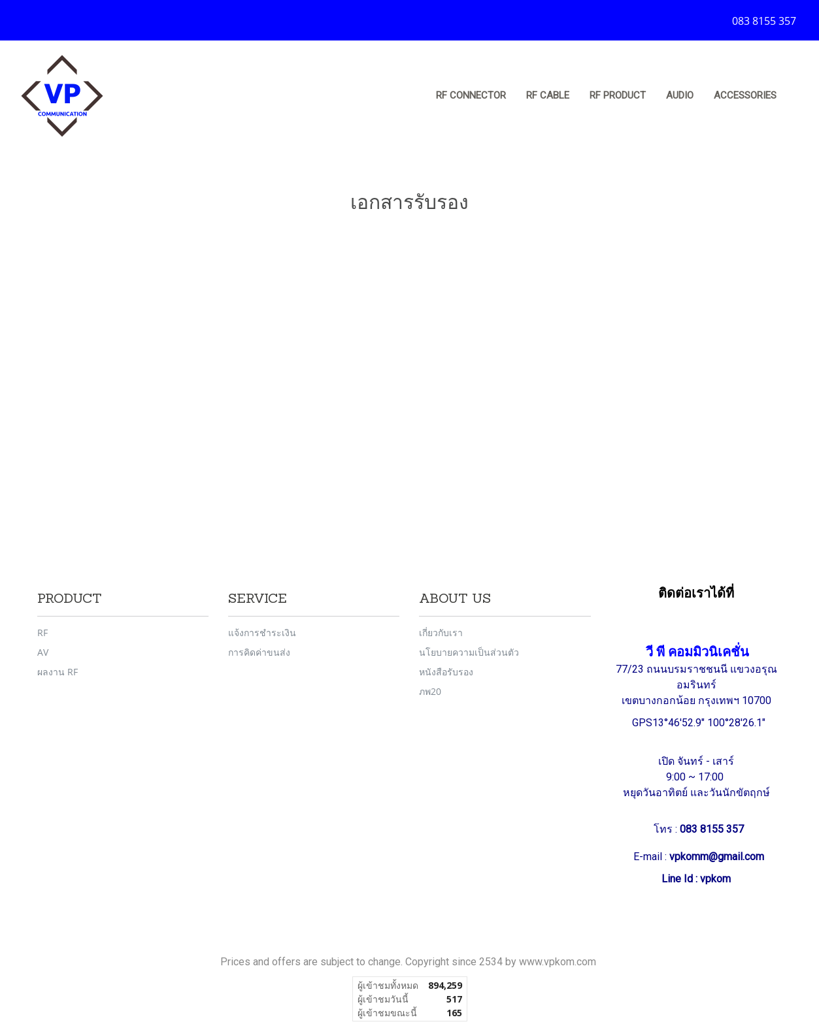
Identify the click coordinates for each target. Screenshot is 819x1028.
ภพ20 (430, 691)
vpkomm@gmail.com (716, 856)
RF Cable (547, 95)
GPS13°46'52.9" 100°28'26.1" (700, 722)
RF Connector (471, 95)
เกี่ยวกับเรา (441, 632)
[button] (799, 96)
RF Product (618, 95)
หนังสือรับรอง (446, 672)
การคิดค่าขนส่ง (259, 652)
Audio (680, 95)
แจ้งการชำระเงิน (262, 632)
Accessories (745, 95)
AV (42, 652)
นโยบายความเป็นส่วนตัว (469, 652)
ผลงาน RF (57, 672)
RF (42, 632)
